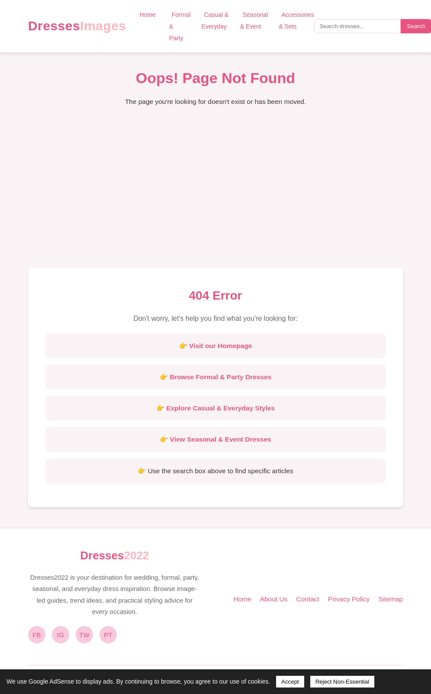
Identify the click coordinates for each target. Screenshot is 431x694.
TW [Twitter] (84, 635)
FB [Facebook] (36, 635)
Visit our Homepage (220, 345)
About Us (274, 599)
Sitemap (390, 599)
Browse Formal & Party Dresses (220, 377)
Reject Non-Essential (342, 681)
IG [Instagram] (60, 635)
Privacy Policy (349, 599)
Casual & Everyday (214, 20)
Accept (290, 681)
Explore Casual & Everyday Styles (220, 408)
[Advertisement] (215, 194)
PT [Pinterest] (108, 635)
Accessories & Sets (296, 20)
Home (147, 14)
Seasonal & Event (254, 20)
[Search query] (357, 26)
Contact (307, 599)
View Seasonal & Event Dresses (220, 439)
